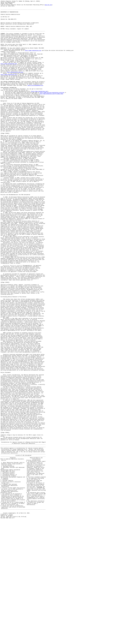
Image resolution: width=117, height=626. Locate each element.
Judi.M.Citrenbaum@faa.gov (35, 102)
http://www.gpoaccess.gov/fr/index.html (51, 112)
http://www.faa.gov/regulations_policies (52, 111)
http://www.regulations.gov (33, 60)
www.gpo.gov (48, 5)
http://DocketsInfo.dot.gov (15, 86)
